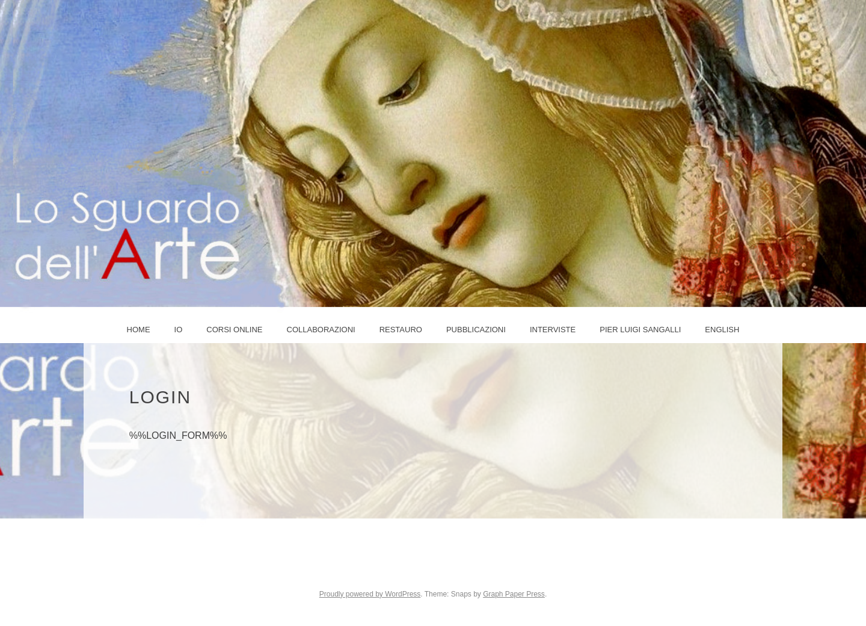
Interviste (553, 329)
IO (178, 329)
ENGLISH (722, 329)
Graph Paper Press (514, 594)
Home (138, 329)
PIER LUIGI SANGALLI (640, 329)
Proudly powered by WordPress (370, 594)
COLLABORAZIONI (321, 329)
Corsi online (234, 329)
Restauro (400, 329)
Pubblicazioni (476, 329)
